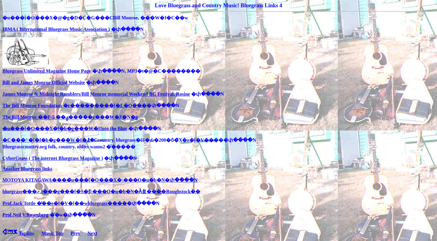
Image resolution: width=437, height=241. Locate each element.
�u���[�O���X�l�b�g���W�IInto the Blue (64, 128)
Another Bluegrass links (27, 168)
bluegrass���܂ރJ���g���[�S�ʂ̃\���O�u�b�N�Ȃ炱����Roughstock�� (101, 191)
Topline (18, 233)
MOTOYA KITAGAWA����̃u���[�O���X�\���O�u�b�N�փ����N (100, 180)
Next (92, 233)
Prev (75, 233)
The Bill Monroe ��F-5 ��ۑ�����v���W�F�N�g (70, 117)
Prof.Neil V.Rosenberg (25, 214)
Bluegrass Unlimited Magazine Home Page (46, 68)
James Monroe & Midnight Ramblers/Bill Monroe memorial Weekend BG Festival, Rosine (96, 94)
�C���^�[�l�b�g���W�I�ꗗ (46, 140)
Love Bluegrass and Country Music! (197, 5)
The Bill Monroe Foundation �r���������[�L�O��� (74, 105)
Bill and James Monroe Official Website (43, 82)
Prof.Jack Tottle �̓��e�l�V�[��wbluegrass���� (64, 203)
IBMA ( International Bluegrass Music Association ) (56, 29)
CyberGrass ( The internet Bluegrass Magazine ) (52, 158)
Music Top (52, 233)
